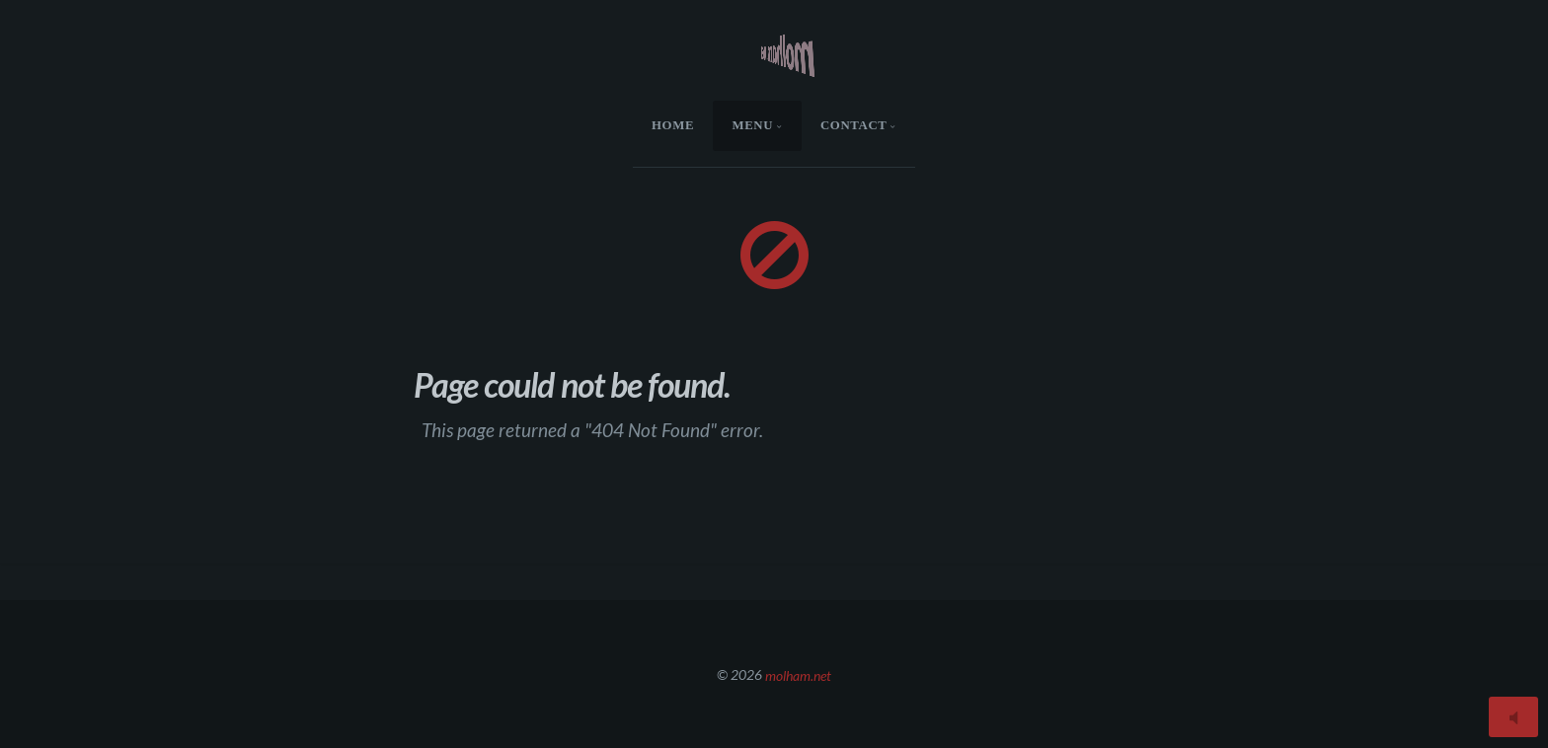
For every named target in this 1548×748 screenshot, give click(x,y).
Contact (854, 125)
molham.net (798, 674)
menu (752, 125)
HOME (673, 125)
